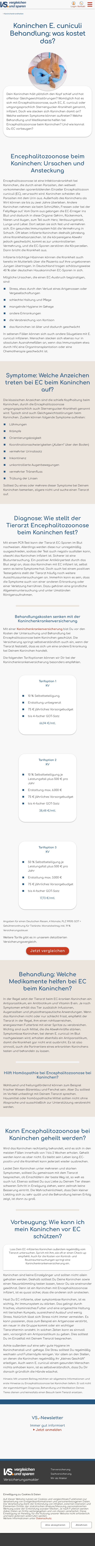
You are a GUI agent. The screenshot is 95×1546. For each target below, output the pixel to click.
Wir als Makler (59, 1478)
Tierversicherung (60, 1469)
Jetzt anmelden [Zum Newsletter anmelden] (49, 1430)
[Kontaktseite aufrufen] (81, 4)
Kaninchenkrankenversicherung (39, 629)
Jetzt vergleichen (47, 951)
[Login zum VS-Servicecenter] (74, 4)
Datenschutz (43, 1518)
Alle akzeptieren (55, 1525)
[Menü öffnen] (90, 4)
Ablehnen (81, 1525)
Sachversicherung (61, 1474)
